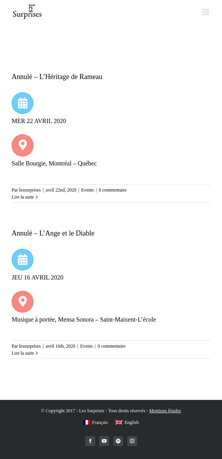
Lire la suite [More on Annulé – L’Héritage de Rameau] (23, 197)
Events (87, 190)
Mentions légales (165, 410)
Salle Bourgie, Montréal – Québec (55, 163)
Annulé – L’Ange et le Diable (53, 233)
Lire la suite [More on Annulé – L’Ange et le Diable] (23, 353)
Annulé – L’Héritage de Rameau (57, 77)
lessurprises (30, 190)
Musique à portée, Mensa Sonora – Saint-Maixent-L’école (84, 319)
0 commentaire (113, 190)
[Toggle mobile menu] (206, 12)
